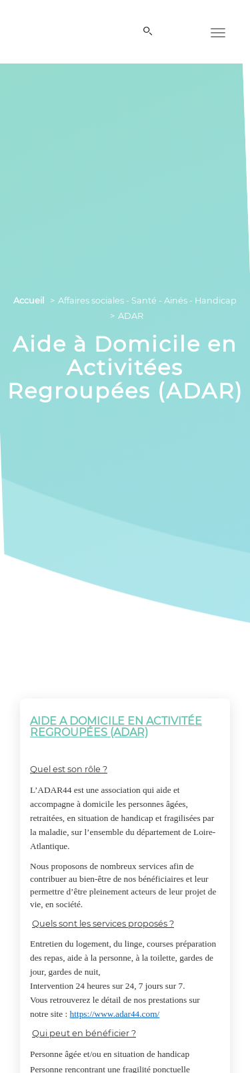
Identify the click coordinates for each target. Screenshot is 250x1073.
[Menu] (218, 31)
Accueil (28, 300)
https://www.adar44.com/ (115, 1014)
